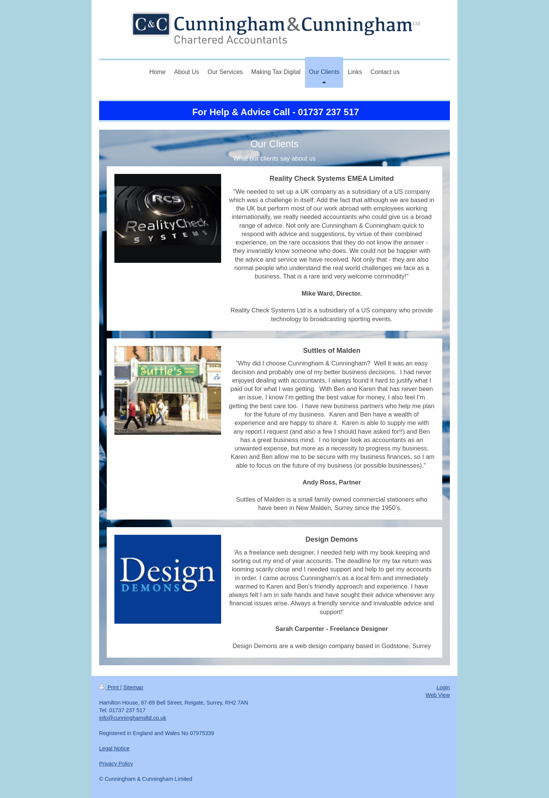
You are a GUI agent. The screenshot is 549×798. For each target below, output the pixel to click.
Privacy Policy (116, 764)
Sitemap (133, 687)
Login (443, 687)
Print (109, 687)
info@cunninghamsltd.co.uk (132, 718)
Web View (437, 695)
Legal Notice (114, 748)
